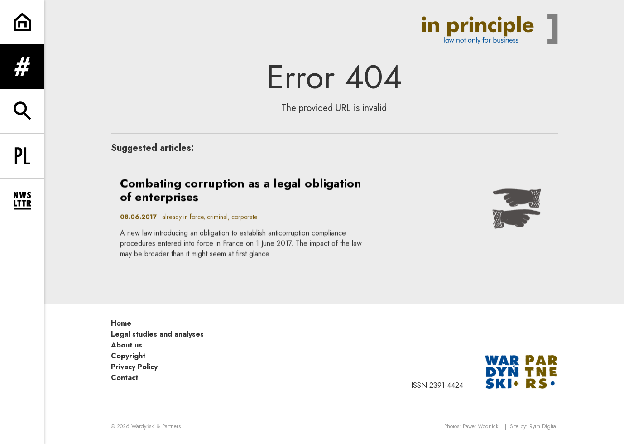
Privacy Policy (134, 367)
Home (121, 323)
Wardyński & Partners (156, 426)
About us (126, 345)
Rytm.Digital (543, 426)
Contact (124, 377)
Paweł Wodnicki (481, 426)
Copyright (128, 356)
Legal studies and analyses (157, 334)
